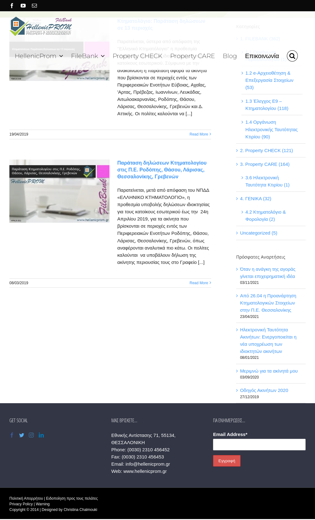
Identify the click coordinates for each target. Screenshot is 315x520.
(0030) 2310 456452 (148, 449)
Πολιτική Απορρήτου (26, 498)
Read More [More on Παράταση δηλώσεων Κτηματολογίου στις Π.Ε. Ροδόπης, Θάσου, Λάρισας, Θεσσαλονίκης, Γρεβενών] (199, 283)
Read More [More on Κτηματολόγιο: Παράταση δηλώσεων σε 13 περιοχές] (199, 134)
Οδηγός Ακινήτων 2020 (264, 390)
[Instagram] (31, 435)
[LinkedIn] (41, 435)
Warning (42, 504)
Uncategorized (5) (258, 232)
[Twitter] (21, 435)
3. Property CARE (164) (264, 164)
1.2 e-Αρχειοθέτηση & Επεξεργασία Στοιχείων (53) (269, 80)
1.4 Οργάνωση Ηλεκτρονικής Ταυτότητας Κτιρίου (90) (271, 129)
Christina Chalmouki (80, 510)
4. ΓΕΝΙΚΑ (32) (255, 198)
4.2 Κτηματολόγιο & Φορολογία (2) (265, 215)
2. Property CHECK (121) (266, 150)
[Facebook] (11, 435)
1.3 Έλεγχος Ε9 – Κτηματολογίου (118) (266, 104)
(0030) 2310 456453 (143, 456)
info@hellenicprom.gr (147, 464)
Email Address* (230, 434)
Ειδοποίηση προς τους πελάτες (72, 498)
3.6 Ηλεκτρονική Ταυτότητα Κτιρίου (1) (267, 181)
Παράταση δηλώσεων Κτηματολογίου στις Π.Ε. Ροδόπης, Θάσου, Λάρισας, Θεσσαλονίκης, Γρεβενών (161, 169)
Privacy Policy (21, 504)
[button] (292, 55)
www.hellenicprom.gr (145, 471)
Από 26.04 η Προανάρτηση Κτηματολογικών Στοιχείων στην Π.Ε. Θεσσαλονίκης (268, 303)
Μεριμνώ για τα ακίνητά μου (268, 371)
